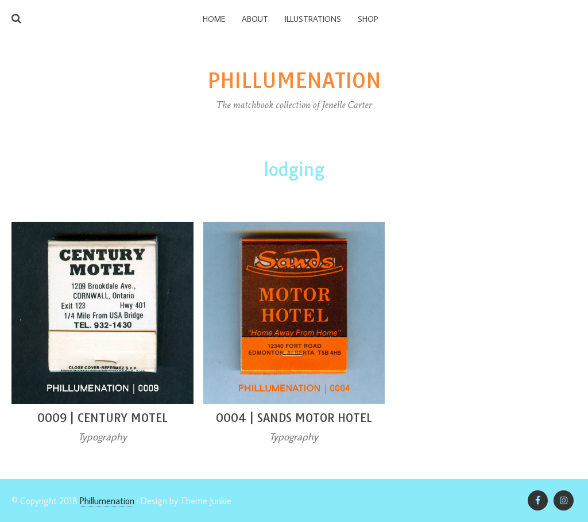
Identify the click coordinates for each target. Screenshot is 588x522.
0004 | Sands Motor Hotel (294, 417)
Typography (102, 436)
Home (214, 19)
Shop (368, 19)
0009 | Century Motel (102, 417)
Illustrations (313, 19)
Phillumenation (107, 500)
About (255, 19)
